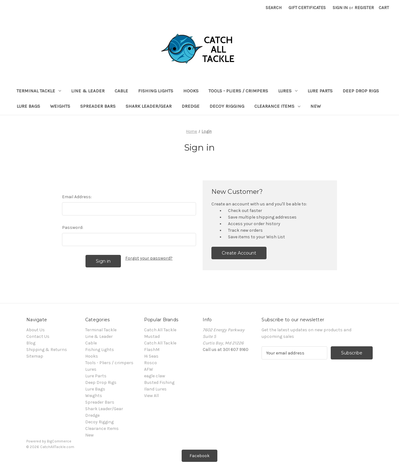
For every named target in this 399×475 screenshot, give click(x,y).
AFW (148, 369)
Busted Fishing (159, 382)
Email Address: (77, 196)
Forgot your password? (149, 258)
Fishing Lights (155, 91)
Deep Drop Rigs (361, 91)
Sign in (340, 7)
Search (274, 7)
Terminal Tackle (39, 91)
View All (151, 395)
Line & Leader (88, 91)
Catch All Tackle (160, 330)
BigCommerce (59, 441)
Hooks (191, 91)
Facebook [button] (199, 455)
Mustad (152, 336)
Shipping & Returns (46, 349)
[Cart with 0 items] (383, 7)
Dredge (191, 106)
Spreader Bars (98, 106)
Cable (121, 91)
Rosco (150, 362)
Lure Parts (320, 91)
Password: (72, 227)
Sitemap (34, 356)
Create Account (239, 253)
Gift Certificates (307, 7)
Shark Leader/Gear (149, 106)
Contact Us (37, 336)
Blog (30, 343)
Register (364, 7)
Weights (60, 106)
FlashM (151, 349)
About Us (35, 330)
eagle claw (154, 376)
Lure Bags (28, 106)
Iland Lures (155, 389)
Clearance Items (277, 106)
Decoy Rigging (227, 106)
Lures (288, 91)
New (315, 106)
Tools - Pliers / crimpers (238, 91)
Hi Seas (151, 356)
